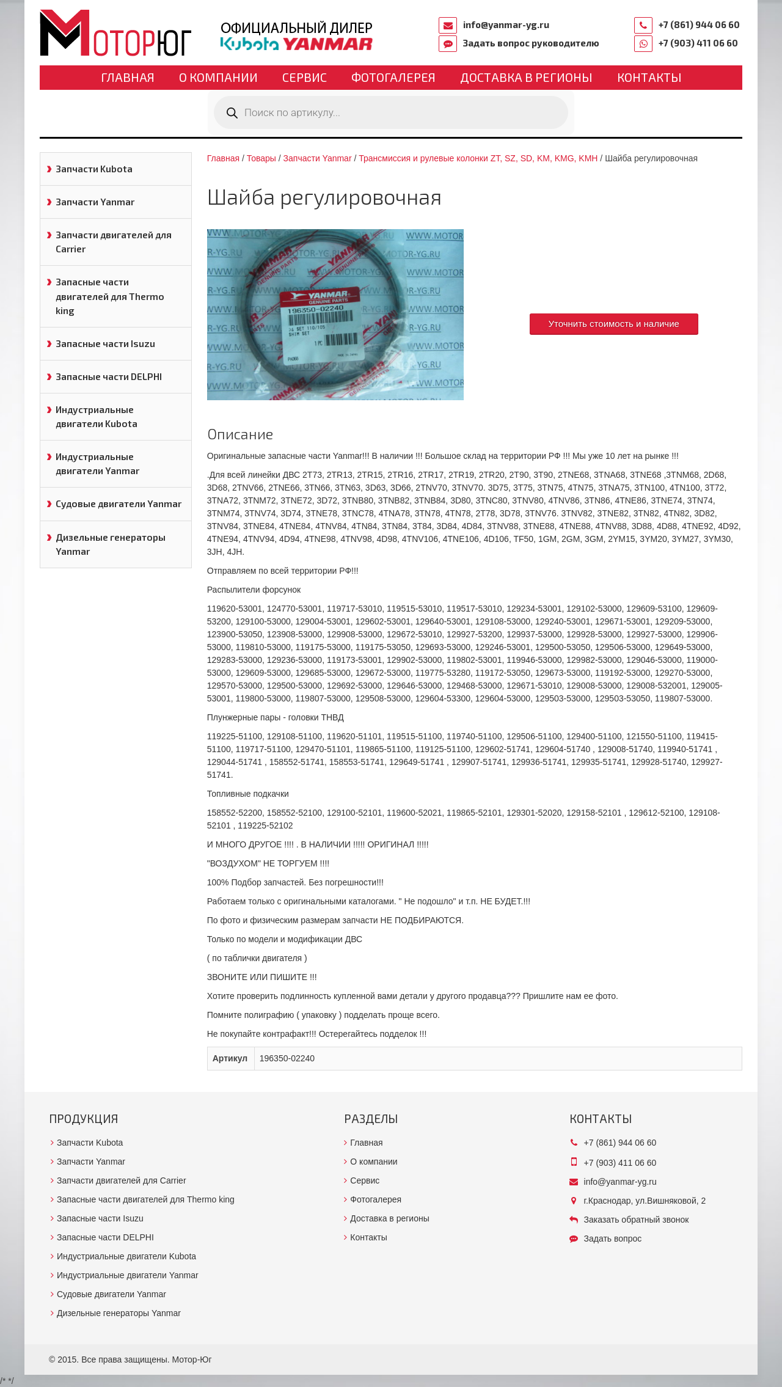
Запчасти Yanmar (95, 201)
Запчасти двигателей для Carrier (114, 241)
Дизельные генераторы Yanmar (111, 544)
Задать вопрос (613, 1238)
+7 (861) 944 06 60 (699, 24)
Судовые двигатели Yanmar (118, 503)
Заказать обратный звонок (636, 1219)
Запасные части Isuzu (105, 343)
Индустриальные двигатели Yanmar (97, 463)
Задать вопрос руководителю (531, 42)
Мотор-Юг (192, 1359)
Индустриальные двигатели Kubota (96, 416)
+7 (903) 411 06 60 (698, 42)
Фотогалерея (393, 77)
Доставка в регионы (526, 77)
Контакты (649, 77)
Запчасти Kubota (94, 168)
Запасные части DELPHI (109, 376)
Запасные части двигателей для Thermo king (110, 295)
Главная (128, 77)
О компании (218, 77)
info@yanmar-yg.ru (506, 24)
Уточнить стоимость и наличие (614, 323)
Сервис (304, 77)
